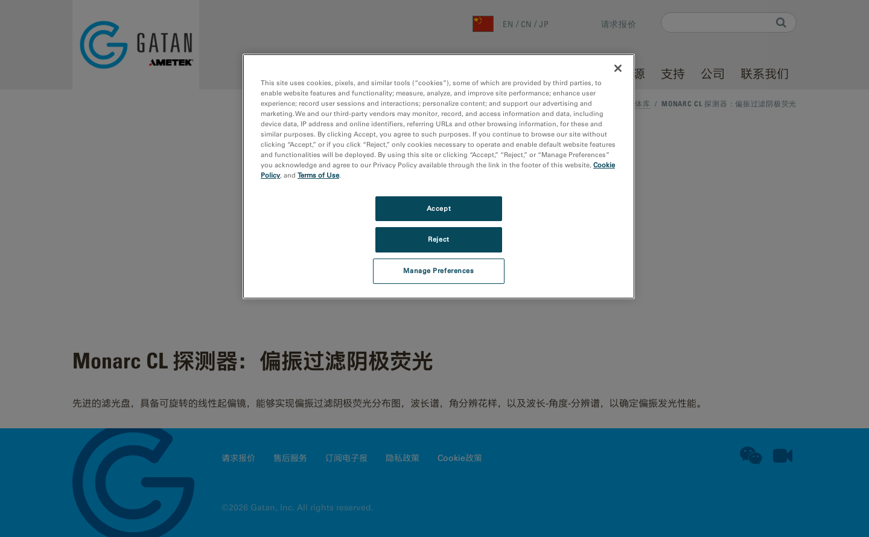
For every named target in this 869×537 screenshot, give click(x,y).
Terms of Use (318, 175)
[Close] (618, 68)
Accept (439, 208)
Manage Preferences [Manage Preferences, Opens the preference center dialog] (438, 270)
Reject (438, 239)
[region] (439, 176)
